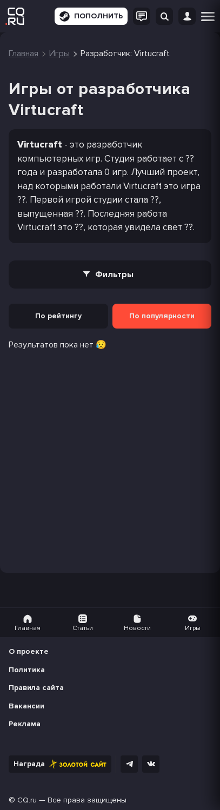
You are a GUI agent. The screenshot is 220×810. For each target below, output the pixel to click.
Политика (27, 669)
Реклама (25, 723)
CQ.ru (27, 800)
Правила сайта (36, 687)
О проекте (29, 651)
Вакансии (26, 706)
